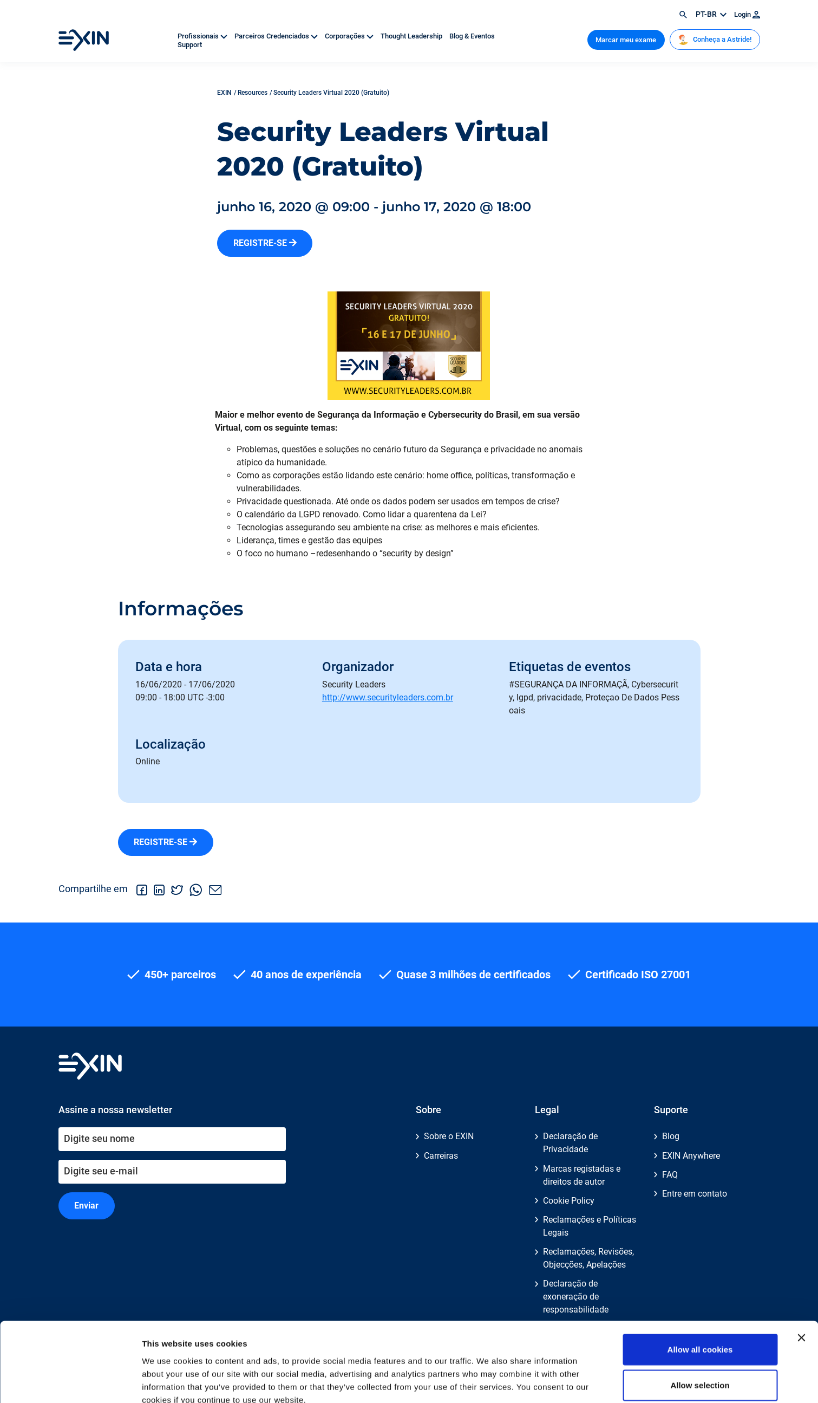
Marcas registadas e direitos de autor (581, 1175)
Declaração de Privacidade (570, 1142)
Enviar (86, 1205)
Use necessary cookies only (700, 1367)
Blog (670, 1136)
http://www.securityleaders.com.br (387, 697)
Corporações (350, 36)
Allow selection (699, 1332)
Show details (568, 1381)
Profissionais (203, 36)
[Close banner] (801, 1285)
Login (747, 14)
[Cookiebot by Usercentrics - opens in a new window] (70, 1382)
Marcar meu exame (625, 40)
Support (190, 45)
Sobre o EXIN (449, 1136)
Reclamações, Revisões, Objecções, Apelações (588, 1258)
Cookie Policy (568, 1201)
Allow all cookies (700, 1296)
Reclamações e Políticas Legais (589, 1226)
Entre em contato (694, 1193)
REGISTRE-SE (265, 243)
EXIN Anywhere (691, 1156)
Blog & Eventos (472, 36)
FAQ (670, 1175)
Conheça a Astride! (714, 39)
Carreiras (441, 1156)
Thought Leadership (412, 36)
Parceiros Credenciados (276, 36)
